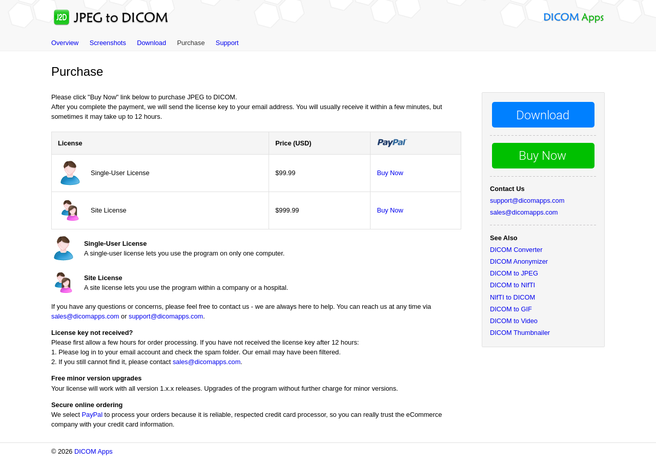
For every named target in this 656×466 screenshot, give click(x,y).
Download (151, 43)
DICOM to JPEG (514, 273)
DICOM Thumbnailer (520, 332)
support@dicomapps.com (166, 316)
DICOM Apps (93, 451)
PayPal (92, 414)
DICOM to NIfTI (512, 285)
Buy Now (390, 173)
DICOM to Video (514, 321)
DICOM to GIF (511, 309)
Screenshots (108, 43)
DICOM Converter (516, 249)
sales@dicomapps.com (85, 316)
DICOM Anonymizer (519, 261)
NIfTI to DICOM (512, 297)
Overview (64, 43)
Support (227, 43)
